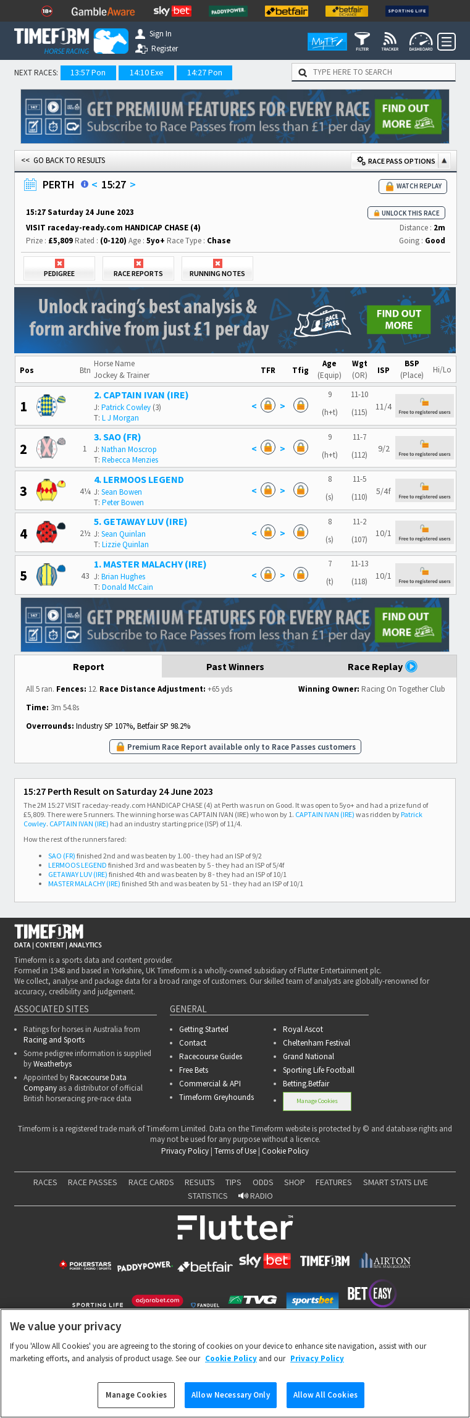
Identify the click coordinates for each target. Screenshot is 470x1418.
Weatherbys (52, 1064)
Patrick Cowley (126, 407)
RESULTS (200, 1182)
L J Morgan (120, 418)
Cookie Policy (285, 1151)
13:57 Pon (88, 72)
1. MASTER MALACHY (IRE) (150, 564)
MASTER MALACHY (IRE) (84, 883)
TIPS (233, 1182)
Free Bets (193, 1070)
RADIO (255, 1195)
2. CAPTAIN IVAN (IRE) (141, 394)
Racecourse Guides (210, 1056)
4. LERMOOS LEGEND (139, 479)
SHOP (294, 1182)
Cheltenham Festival (316, 1043)
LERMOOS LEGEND (77, 865)
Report (88, 666)
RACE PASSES (92, 1182)
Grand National (308, 1056)
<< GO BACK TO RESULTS (63, 160)
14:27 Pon (204, 72)
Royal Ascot (303, 1029)
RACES (45, 1182)
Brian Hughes (123, 576)
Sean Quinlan (123, 534)
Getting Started (204, 1029)
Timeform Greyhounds (216, 1097)
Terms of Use (235, 1151)
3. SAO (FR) (117, 436)
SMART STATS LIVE (395, 1182)
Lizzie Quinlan (125, 544)
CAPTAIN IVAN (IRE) (325, 814)
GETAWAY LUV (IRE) (77, 874)
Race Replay (383, 666)
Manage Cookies (317, 1101)
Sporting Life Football (319, 1070)
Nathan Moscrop (129, 449)
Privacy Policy (185, 1151)
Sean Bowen (121, 492)
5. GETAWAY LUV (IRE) (141, 521)
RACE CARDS (151, 1182)
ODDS (263, 1182)
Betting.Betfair (306, 1083)
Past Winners (235, 666)
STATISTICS (208, 1195)
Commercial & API (210, 1083)
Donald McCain (127, 587)
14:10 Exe (147, 72)
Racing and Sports (54, 1039)
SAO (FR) (61, 855)
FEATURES (334, 1182)
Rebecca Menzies (130, 460)
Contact (192, 1043)
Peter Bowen (123, 502)
